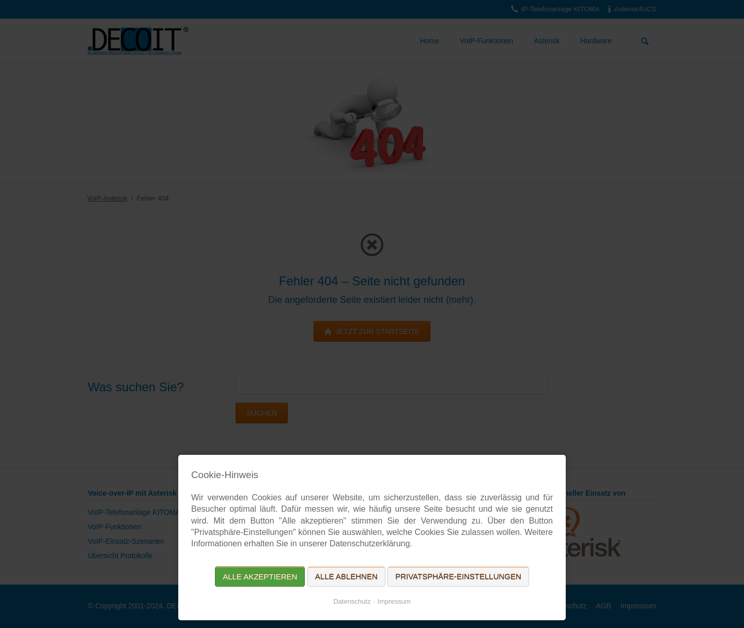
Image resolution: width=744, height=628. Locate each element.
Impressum (394, 601)
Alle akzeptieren (260, 576)
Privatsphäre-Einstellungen (458, 576)
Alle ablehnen (346, 576)
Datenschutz (351, 601)
